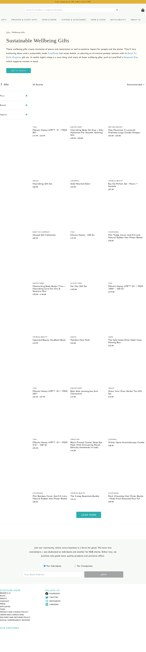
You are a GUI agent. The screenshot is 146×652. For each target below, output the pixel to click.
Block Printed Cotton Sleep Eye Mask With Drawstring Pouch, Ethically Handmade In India (86, 445)
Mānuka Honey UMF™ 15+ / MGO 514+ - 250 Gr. (50, 443)
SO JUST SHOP (76, 283)
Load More (88, 514)
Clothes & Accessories (74, 20)
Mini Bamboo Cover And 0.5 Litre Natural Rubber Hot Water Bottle (50, 497)
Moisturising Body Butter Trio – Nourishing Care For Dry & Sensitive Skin (49, 288)
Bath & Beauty (118, 20)
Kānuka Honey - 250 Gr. (82, 235)
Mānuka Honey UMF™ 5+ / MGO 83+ (50, 131)
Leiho (110, 337)
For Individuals (54, 566)
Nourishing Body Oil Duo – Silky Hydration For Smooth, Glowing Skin (86, 132)
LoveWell (74, 181)
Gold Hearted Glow (80, 183)
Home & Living (98, 20)
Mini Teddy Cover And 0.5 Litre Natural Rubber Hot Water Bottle (125, 236)
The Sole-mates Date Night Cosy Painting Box (125, 341)
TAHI (35, 127)
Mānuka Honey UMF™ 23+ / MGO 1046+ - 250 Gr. (125, 287)
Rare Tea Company (41, 232)
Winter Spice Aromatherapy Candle (126, 442)
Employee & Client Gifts (24, 20)
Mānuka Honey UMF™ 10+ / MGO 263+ (50, 392)
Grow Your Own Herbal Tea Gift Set (125, 392)
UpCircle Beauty (115, 181)
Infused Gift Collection (44, 235)
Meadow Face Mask (80, 340)
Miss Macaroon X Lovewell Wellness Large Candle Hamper (124, 131)
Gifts (4, 20)
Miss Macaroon (115, 127)
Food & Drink (49, 20)
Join (104, 574)
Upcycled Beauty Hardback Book (49, 340)
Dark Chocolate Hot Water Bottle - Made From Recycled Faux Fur (125, 497)
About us (136, 20)
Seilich (36, 181)
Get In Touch (18, 71)
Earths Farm (76, 127)
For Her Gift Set (78, 286)
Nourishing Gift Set (42, 183)
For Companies (85, 566)
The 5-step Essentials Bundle (84, 496)
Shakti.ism (74, 439)
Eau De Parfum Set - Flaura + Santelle (123, 184)
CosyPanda (113, 232)
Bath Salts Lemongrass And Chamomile (84, 392)
